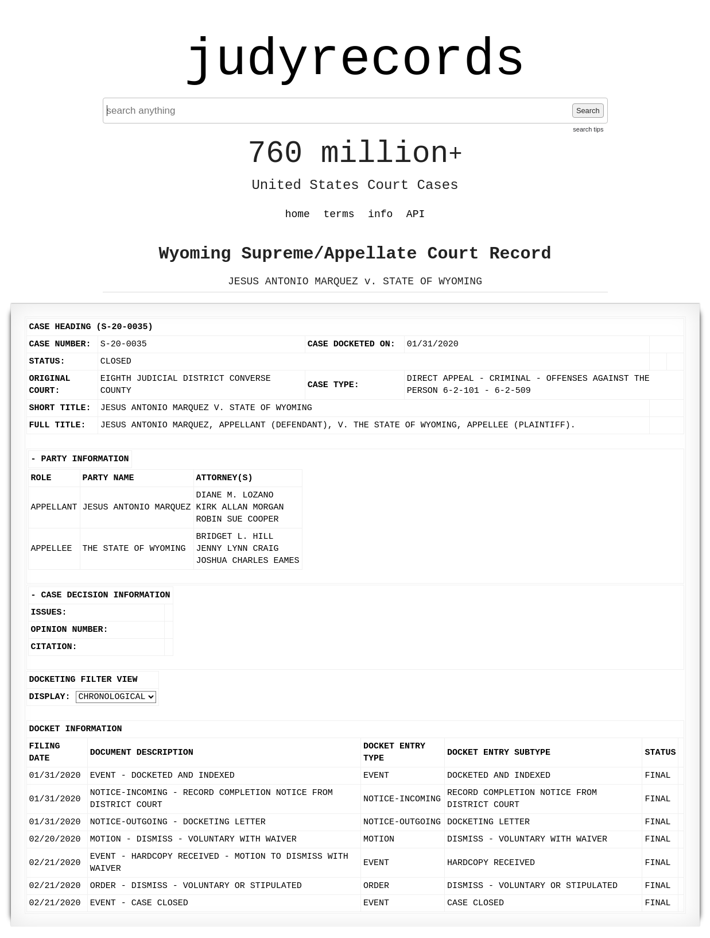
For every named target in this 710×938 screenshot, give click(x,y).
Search (588, 110)
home (297, 214)
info (380, 214)
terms (339, 214)
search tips (588, 129)
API (415, 214)
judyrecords (354, 60)
